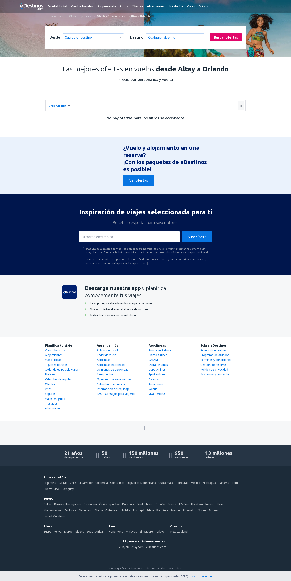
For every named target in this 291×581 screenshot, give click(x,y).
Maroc (68, 531)
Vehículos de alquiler (58, 379)
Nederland (85, 510)
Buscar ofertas (226, 37)
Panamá (223, 483)
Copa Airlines (157, 369)
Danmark (128, 504)
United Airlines (158, 355)
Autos (123, 6)
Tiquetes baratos (56, 365)
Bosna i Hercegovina (67, 504)
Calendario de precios (111, 384)
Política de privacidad (214, 369)
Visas (191, 6)
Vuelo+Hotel (57, 6)
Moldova (70, 510)
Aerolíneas (103, 360)
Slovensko (189, 510)
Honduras (181, 483)
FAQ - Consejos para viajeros (116, 394)
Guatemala (165, 483)
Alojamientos (54, 355)
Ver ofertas (138, 180)
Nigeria (79, 531)
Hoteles (50, 374)
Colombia (101, 483)
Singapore (146, 531)
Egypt (47, 531)
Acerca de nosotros (213, 350)
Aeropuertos (105, 374)
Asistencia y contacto (214, 374)
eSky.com (137, 547)
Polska (126, 510)
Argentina (50, 483)
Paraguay (68, 489)
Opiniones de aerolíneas (112, 369)
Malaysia (131, 531)
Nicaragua (209, 483)
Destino (136, 37)
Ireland (209, 504)
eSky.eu (124, 547)
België (48, 504)
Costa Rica (117, 483)
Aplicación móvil (107, 350)
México (195, 483)
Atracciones (156, 6)
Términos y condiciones (215, 360)
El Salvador (86, 483)
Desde (54, 37)
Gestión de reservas (213, 365)
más (192, 576)
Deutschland (145, 504)
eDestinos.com (156, 547)
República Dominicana (141, 483)
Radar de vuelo (106, 355)
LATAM (153, 360)
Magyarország (53, 510)
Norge (99, 510)
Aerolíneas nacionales (111, 365)
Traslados (175, 6)
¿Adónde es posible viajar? (62, 369)
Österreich (112, 510)
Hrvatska (197, 504)
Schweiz (214, 510)
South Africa (95, 531)
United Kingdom (54, 516)
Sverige (175, 510)
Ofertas (137, 6)
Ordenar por (57, 106)
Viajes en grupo (55, 399)
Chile (73, 483)
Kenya (57, 531)
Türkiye (160, 531)
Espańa (160, 504)
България (90, 504)
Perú (235, 483)
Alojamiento (106, 6)
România (162, 510)
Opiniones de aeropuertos (114, 379)
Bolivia (63, 483)
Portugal (138, 510)
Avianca (154, 379)
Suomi (202, 510)
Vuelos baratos (82, 6)
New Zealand (179, 531)
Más (202, 6)
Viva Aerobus (157, 394)
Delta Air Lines (158, 365)
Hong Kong (115, 531)
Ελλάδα (184, 504)
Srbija (150, 510)
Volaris (153, 389)
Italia (220, 504)
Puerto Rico (51, 489)
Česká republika (109, 504)
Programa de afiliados (214, 355)
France (172, 504)
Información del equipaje (113, 389)
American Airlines (160, 350)
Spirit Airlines (157, 374)
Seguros (50, 394)
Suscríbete (197, 236)
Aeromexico (156, 384)
